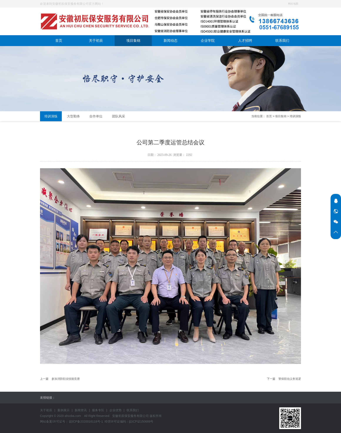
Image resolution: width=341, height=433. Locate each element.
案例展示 (63, 410)
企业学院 (208, 40)
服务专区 (98, 410)
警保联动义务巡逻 (289, 378)
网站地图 (293, 3)
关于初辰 (96, 40)
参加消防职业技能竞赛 (66, 378)
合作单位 (95, 116)
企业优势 (115, 410)
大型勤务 (73, 116)
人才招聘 (245, 40)
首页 (58, 40)
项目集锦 (133, 40)
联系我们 (282, 40)
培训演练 (50, 116)
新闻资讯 (81, 410)
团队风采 (118, 116)
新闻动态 (170, 40)
